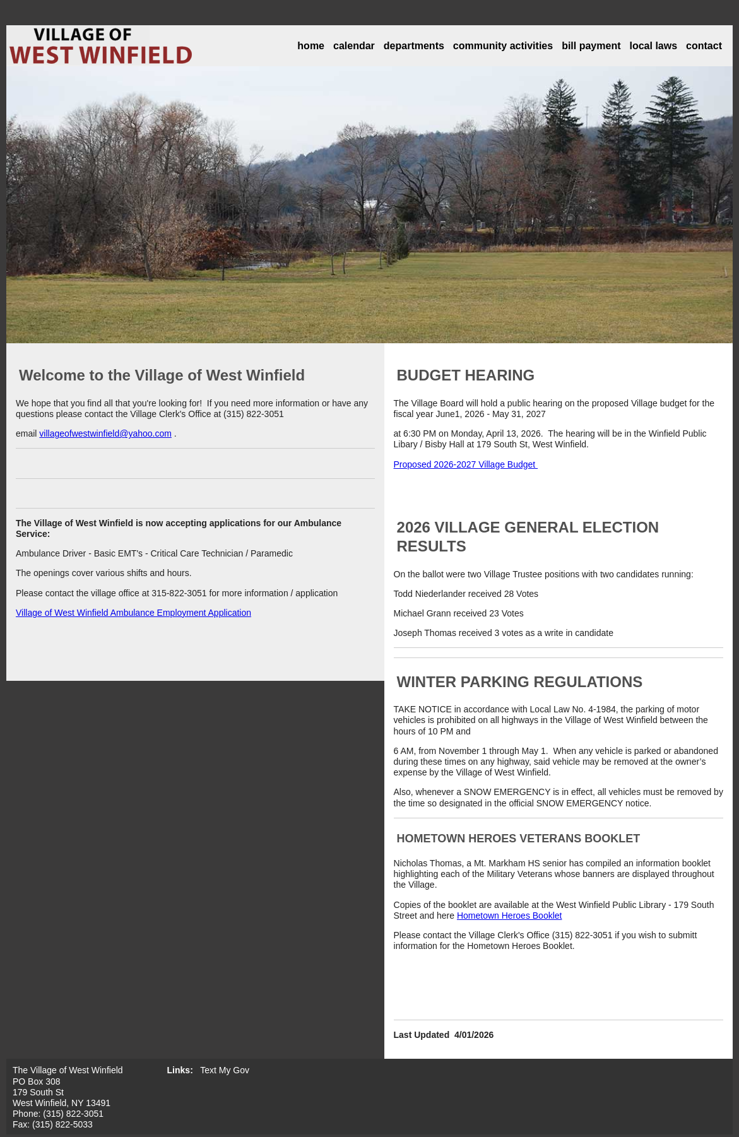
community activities (503, 46)
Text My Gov (224, 1070)
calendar (354, 46)
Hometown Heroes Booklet (509, 915)
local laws (654, 46)
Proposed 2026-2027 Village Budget (466, 464)
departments (414, 46)
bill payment (591, 46)
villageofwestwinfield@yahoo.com (105, 433)
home (310, 46)
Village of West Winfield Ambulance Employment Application (133, 613)
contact (704, 46)
